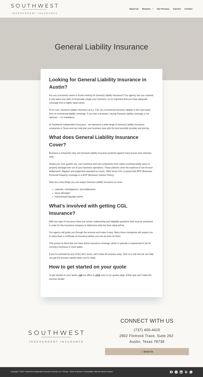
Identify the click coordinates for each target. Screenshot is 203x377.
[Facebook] (171, 372)
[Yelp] (186, 372)
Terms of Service (76, 372)
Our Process (163, 9)
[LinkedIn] (181, 372)
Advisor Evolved (107, 372)
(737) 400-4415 (147, 330)
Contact (188, 9)
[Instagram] (176, 372)
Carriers (177, 9)
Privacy (65, 372)
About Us (134, 9)
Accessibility (88, 372)
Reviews (148, 9)
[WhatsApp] (191, 372)
